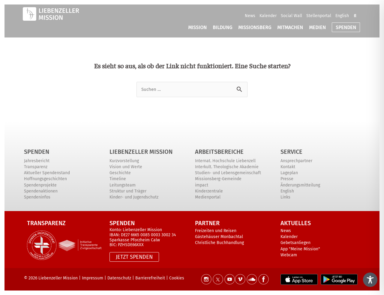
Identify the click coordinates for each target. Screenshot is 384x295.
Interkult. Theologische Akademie (227, 166)
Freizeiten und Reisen (215, 230)
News (250, 15)
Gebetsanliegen (295, 242)
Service (291, 151)
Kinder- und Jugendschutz (134, 197)
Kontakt (287, 166)
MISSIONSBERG (254, 27)
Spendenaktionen (41, 191)
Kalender (268, 15)
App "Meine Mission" (300, 249)
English (342, 15)
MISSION (197, 27)
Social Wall (291, 15)
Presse (286, 178)
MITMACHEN (290, 27)
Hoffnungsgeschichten (45, 178)
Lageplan (289, 172)
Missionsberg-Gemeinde (218, 178)
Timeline (118, 178)
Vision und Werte (126, 166)
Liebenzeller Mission (141, 151)
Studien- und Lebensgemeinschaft (228, 172)
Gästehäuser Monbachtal (219, 236)
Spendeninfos (37, 197)
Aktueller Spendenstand (47, 172)
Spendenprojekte (40, 185)
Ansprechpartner (296, 160)
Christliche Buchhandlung (219, 242)
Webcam (288, 255)
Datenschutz (119, 278)
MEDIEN (317, 27)
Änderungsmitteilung (300, 185)
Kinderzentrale (209, 191)
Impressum (92, 278)
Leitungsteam (123, 185)
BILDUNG (222, 27)
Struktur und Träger (128, 191)
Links (285, 197)
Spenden (36, 151)
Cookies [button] (176, 278)
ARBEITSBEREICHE (219, 151)
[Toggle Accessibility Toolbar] (370, 280)
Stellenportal (318, 15)
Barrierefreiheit (150, 278)
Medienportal (207, 197)
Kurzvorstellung (124, 160)
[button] (355, 15)
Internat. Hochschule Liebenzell (225, 160)
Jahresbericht (37, 160)
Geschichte (120, 172)
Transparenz (35, 166)
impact (201, 185)
